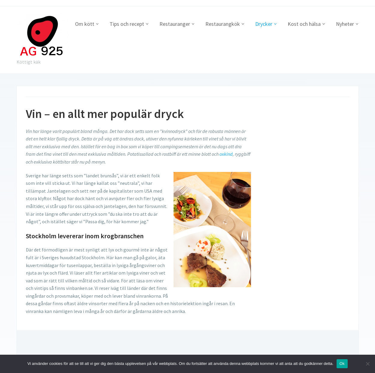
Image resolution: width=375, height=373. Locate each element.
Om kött (84, 23)
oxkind (226, 154)
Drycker (263, 23)
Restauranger (174, 23)
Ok (342, 363)
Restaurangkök (222, 23)
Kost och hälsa (304, 23)
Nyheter (345, 23)
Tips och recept (127, 23)
